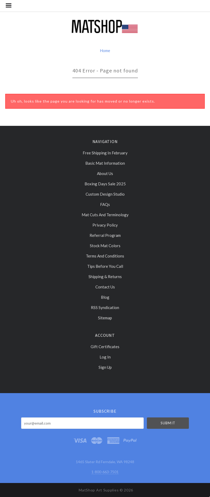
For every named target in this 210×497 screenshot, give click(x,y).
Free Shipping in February (105, 152)
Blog (105, 297)
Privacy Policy (105, 225)
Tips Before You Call (105, 266)
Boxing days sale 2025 (105, 183)
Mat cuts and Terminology (105, 214)
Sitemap (105, 317)
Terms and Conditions (105, 256)
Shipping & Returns (105, 276)
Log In (105, 357)
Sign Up (105, 367)
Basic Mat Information (105, 163)
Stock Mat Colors (105, 245)
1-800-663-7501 (105, 472)
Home (105, 50)
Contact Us (105, 286)
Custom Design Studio (105, 194)
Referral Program (105, 235)
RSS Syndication (105, 307)
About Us (105, 173)
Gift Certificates (105, 346)
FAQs (105, 204)
